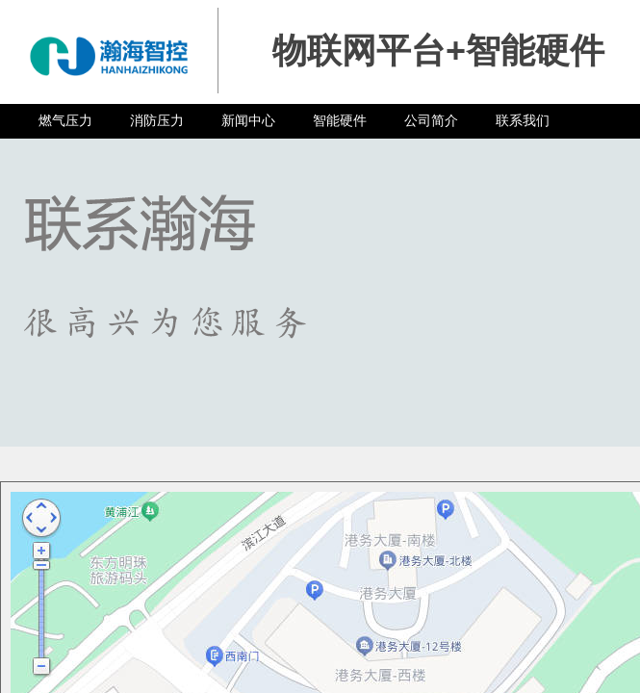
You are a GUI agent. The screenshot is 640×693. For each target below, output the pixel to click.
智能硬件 (340, 120)
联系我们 (523, 120)
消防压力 (157, 120)
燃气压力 (65, 120)
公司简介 (431, 120)
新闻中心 (248, 120)
